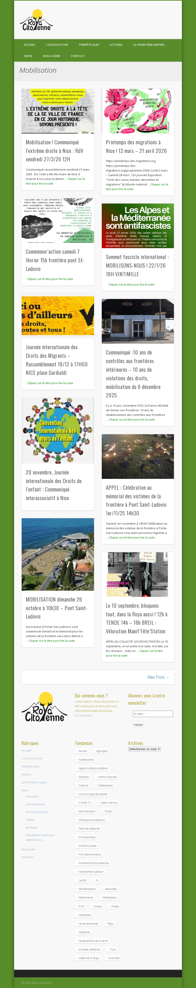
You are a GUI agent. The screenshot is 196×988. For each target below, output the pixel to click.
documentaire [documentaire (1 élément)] (87, 811)
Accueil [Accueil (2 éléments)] (83, 751)
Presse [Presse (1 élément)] (98, 906)
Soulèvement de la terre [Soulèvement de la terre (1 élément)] (93, 941)
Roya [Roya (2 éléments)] (110, 923)
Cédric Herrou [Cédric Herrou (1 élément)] (108, 803)
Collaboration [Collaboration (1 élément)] (105, 785)
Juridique (32, 827)
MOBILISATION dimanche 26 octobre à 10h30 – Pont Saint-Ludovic (57, 607)
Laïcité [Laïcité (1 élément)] (82, 880)
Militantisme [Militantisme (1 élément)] (86, 897)
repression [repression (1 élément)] (85, 915)
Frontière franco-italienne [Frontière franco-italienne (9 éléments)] (94, 863)
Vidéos (30, 820)
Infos (28, 56)
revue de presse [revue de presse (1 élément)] (88, 923)
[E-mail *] (153, 714)
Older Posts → (159, 677)
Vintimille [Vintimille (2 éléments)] (114, 958)
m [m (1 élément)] (97, 880)
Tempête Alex (89, 45)
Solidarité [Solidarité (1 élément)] (84, 932)
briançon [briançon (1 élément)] (84, 777)
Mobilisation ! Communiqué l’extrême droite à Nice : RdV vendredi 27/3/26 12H (54, 150)
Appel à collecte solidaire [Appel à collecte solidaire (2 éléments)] (93, 768)
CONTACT (78, 56)
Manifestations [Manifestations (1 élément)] (87, 889)
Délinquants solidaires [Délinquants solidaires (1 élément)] (92, 820)
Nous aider (51, 56)
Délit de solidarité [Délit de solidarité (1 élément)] (89, 828)
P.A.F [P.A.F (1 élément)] (82, 906)
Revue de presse (37, 812)
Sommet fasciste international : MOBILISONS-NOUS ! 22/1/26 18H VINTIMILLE (137, 265)
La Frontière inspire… (149, 45)
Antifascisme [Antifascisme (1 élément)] (86, 759)
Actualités (32, 796)
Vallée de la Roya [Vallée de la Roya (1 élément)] (89, 958)
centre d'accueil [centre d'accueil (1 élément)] (107, 777)
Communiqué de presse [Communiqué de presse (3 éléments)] (93, 794)
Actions (116, 45)
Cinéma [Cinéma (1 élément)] (83, 785)
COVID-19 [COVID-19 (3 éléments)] (85, 803)
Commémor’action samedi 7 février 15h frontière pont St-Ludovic (55, 259)
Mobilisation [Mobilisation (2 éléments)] (110, 897)
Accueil (30, 45)
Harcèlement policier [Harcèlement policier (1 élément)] (91, 872)
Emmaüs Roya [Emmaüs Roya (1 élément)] (87, 837)
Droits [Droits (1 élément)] (108, 811)
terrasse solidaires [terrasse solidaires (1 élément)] (89, 949)
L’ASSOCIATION (57, 45)
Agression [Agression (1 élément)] (102, 751)
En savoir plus (84, 715)
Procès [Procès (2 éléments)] (115, 906)
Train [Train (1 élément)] (113, 949)
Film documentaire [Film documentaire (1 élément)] (90, 854)
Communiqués (35, 804)
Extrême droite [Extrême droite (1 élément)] (88, 846)
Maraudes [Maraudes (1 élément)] (111, 889)
